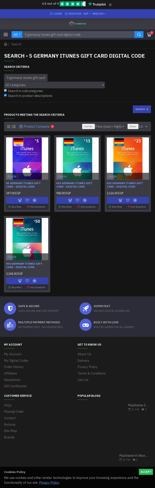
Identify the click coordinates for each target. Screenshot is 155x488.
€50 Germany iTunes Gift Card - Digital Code (24, 265)
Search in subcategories (23, 91)
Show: (133, 126)
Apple (11, 176)
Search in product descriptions (28, 96)
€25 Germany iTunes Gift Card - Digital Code (125, 185)
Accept (145, 472)
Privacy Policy (49, 483)
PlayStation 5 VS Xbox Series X (138, 401)
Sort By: (88, 126)
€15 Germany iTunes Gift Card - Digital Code (74, 185)
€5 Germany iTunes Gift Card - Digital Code (23, 185)
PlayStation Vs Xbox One (133, 451)
